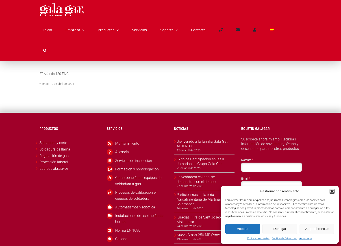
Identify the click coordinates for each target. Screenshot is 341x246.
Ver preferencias (317, 229)
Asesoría (122, 152)
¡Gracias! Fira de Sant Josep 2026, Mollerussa (203, 219)
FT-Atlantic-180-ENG (54, 74)
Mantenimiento (127, 143)
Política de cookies (258, 238)
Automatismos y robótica (135, 207)
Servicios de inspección (133, 161)
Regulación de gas (54, 156)
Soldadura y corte (53, 143)
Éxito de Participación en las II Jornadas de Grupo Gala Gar (200, 161)
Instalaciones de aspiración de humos (139, 219)
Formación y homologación (137, 169)
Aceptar (243, 229)
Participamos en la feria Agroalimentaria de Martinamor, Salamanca (202, 199)
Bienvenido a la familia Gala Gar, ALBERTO (202, 143)
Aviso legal (305, 238)
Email (245, 178)
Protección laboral (53, 162)
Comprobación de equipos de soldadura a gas (138, 181)
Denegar (279, 229)
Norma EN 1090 (127, 230)
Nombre (247, 160)
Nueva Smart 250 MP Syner (198, 235)
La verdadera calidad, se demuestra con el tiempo (196, 179)
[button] (332, 191)
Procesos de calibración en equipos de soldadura (136, 195)
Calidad (121, 239)
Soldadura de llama (54, 149)
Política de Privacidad (284, 238)
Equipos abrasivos (54, 168)
